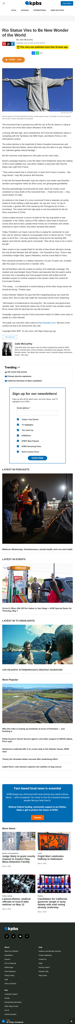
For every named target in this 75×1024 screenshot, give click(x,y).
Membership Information (13, 1002)
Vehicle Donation (10, 1014)
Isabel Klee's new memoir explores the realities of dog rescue (31, 767)
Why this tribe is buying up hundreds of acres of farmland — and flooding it (33, 730)
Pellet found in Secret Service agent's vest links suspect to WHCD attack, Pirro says (37, 740)
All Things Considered (14, 1022)
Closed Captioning (45, 955)
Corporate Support (11, 994)
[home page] (33, 3)
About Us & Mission (11, 951)
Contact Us (42, 959)
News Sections (57, 10)
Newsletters (9, 955)
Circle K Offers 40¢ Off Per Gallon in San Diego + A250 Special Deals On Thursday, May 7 (37, 609)
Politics (40, 896)
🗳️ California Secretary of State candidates (23, 381)
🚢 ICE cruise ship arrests (16, 372)
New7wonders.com (47, 323)
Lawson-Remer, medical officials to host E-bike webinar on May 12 (16, 901)
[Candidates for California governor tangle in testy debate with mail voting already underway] (54, 884)
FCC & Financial (10, 963)
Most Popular (11, 679)
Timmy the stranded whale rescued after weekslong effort (30, 759)
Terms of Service (10, 983)
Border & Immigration (10, 853)
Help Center (43, 975)
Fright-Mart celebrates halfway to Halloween (51, 857)
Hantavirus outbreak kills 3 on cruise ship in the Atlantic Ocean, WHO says (35, 750)
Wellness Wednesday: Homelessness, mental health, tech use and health (37, 549)
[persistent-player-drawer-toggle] (72, 1021)
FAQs (41, 963)
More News (9, 828)
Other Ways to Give (11, 1006)
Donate (37, 817)
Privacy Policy (9, 975)
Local (13, 10)
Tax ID (7, 1010)
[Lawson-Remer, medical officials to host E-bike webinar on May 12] (18, 884)
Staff (6, 979)
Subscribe (37, 458)
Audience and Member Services (50, 951)
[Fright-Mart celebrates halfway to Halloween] (54, 841)
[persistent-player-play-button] (3, 1021)
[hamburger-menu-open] (4, 3)
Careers (7, 959)
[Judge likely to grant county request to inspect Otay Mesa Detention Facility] (18, 841)
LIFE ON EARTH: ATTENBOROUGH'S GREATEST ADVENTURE (32, 670)
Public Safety (7, 896)
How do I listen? (44, 967)
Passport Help (44, 971)
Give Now (67, 3)
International (39, 10)
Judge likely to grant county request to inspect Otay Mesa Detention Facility (18, 859)
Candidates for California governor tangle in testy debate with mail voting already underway (52, 903)
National (25, 10)
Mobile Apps (9, 967)
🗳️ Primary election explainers (18, 376)
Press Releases (10, 971)
